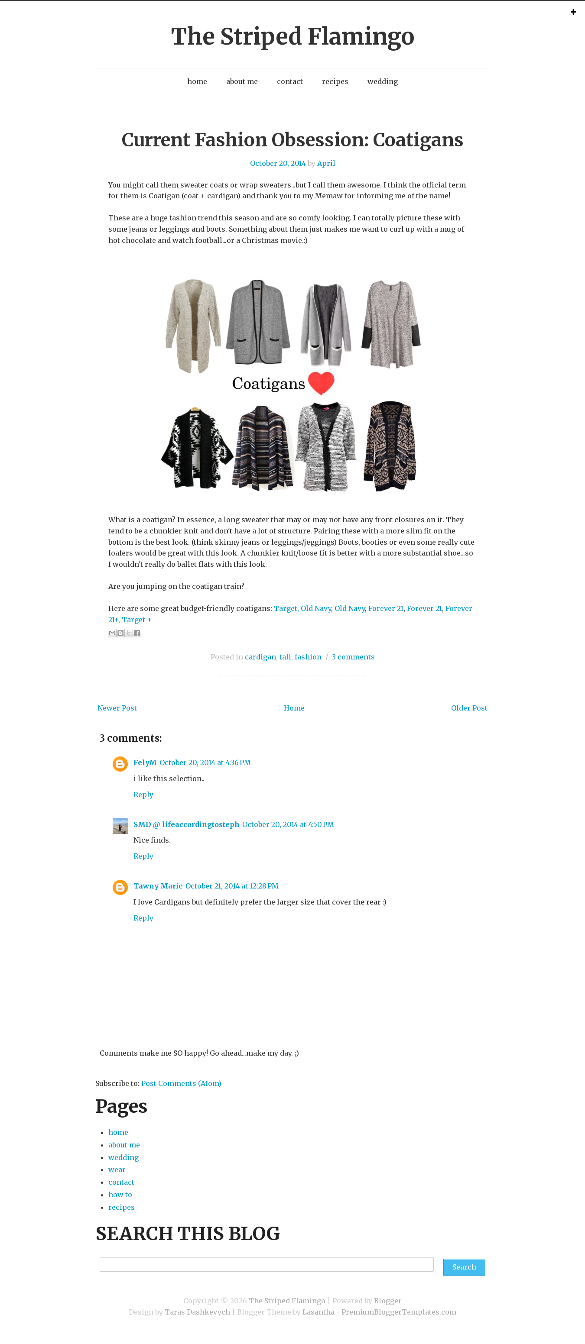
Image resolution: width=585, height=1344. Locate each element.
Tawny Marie (158, 886)
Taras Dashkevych (197, 1312)
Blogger (388, 1300)
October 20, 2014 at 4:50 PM (288, 824)
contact (290, 81)
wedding (382, 81)
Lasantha (318, 1312)
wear (117, 1169)
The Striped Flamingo (292, 37)
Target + (137, 619)
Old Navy (316, 608)
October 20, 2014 (278, 163)
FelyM (145, 762)
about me (242, 81)
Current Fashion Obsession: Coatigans (293, 140)
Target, (286, 608)
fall (285, 657)
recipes (335, 81)
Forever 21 (385, 608)
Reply (143, 794)
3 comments (353, 657)
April (326, 163)
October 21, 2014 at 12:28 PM (232, 886)
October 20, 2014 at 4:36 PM (205, 762)
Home (294, 708)
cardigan (260, 657)
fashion (308, 657)
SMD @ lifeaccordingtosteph (186, 824)
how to (120, 1194)
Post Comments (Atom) (181, 1083)
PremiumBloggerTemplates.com (398, 1312)
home (197, 81)
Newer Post (117, 708)
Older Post (469, 708)
